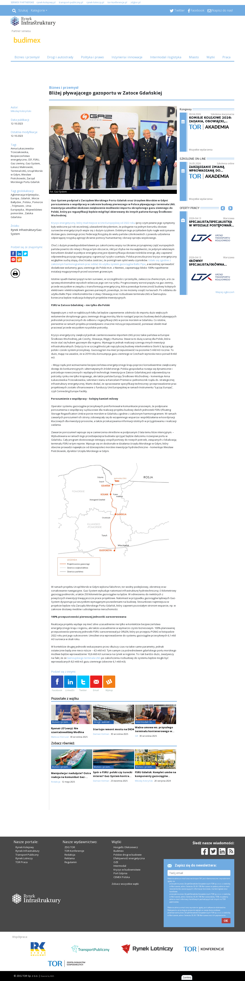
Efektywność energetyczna (129, 858)
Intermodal (120, 865)
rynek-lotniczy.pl (95, 2)
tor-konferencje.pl (117, 2)
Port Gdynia (120, 873)
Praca (226, 57)
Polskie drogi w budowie (128, 854)
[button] (223, 214)
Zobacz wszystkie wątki (125, 884)
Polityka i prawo (92, 57)
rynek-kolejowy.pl (46, 2)
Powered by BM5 (47, 976)
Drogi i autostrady (60, 57)
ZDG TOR (70, 847)
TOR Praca (22, 862)
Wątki (211, 57)
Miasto (194, 57)
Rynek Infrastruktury (27, 851)
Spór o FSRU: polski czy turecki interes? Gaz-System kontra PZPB (112, 776)
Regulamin (71, 862)
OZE (116, 862)
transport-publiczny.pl (71, 2)
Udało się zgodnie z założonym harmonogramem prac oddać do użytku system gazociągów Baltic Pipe (111, 262)
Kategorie (38, 10)
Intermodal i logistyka (165, 57)
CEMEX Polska (122, 877)
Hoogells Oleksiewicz (126, 847)
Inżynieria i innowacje (127, 57)
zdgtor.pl (135, 2)
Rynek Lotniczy (24, 858)
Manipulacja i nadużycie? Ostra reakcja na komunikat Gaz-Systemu (71, 777)
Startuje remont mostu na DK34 (113, 729)
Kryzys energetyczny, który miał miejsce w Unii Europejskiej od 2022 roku (93, 223)
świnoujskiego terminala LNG (84, 658)
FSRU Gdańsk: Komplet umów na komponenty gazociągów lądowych (155, 776)
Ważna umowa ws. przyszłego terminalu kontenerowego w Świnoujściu (154, 731)
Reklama (70, 858)
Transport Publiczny (27, 854)
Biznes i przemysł (27, 57)
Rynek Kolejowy (25, 847)
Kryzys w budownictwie (127, 869)
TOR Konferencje (74, 851)
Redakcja (70, 854)
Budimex (119, 851)
